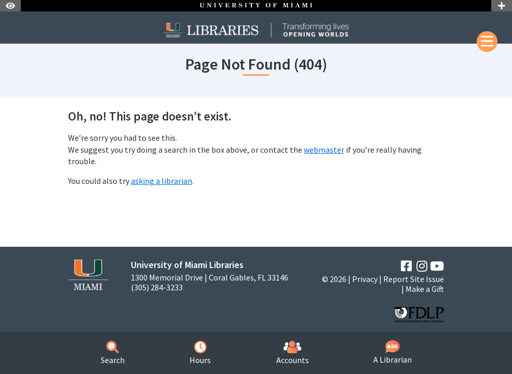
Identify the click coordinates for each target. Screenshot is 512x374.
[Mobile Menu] (487, 41)
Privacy (365, 279)
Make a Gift (425, 289)
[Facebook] (406, 266)
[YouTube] (437, 266)
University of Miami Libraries (187, 265)
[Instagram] (421, 266)
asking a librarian (161, 181)
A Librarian (392, 352)
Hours (200, 353)
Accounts (292, 353)
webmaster (324, 149)
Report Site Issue (413, 279)
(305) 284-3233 (157, 287)
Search (113, 353)
